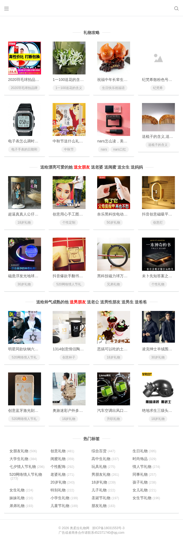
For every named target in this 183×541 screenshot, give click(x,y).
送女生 (123, 167)
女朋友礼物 (23, 451)
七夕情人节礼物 (27, 466)
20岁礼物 (62, 482)
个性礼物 (157, 284)
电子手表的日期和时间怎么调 (24, 150)
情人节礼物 (146, 466)
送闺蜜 (110, 167)
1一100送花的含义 (68, 88)
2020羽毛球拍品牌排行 (24, 88)
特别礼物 (62, 490)
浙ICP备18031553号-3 (108, 528)
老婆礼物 (62, 474)
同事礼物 (144, 474)
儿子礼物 (103, 490)
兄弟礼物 (113, 284)
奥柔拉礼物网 (79, 528)
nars (104, 149)
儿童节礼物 (64, 506)
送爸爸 (141, 302)
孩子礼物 (144, 482)
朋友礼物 (103, 506)
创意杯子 (68, 357)
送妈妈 (137, 167)
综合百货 (103, 451)
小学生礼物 (64, 498)
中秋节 (69, 149)
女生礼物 (21, 490)
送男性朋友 (110, 302)
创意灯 (158, 222)
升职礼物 (113, 419)
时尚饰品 (144, 459)
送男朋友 (78, 302)
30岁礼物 (24, 284)
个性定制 (68, 222)
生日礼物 (144, 451)
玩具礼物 (103, 466)
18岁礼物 (24, 222)
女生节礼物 (146, 498)
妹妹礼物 (21, 498)
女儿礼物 (144, 490)
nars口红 (119, 149)
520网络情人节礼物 (68, 284)
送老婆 (97, 167)
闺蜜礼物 (62, 459)
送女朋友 (82, 167)
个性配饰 (62, 466)
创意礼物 (62, 451)
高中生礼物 (105, 459)
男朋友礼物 (105, 474)
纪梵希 (158, 88)
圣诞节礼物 (105, 498)
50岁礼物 (113, 222)
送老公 (93, 302)
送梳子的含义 (158, 145)
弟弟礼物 (21, 506)
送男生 (127, 302)
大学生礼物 (23, 459)
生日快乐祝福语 (113, 88)
